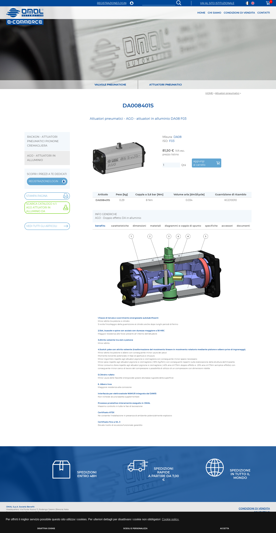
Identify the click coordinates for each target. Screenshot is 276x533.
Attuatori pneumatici (227, 93)
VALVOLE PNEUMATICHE (110, 84)
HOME (201, 12)
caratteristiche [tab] (120, 225)
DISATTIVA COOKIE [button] (46, 528)
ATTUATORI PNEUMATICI (165, 84)
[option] (138, 47)
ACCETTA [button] (224, 528)
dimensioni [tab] (139, 225)
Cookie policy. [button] (170, 519)
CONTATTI (263, 12)
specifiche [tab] (211, 225)
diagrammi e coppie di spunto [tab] (183, 225)
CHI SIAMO (214, 12)
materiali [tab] (155, 225)
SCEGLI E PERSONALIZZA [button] (135, 528)
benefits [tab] (100, 225)
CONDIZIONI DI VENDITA (239, 12)
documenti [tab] (243, 225)
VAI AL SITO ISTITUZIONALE (217, 3)
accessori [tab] (227, 225)
